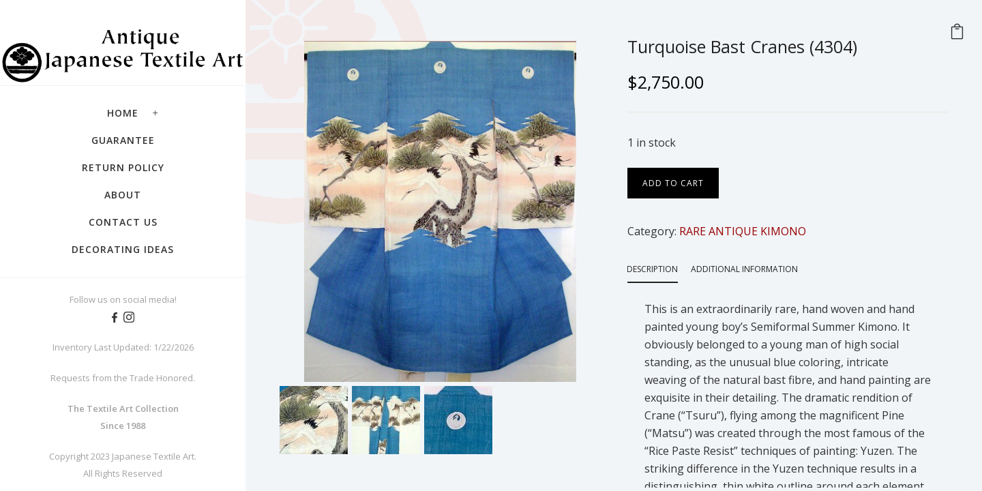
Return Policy (123, 167)
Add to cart (673, 183)
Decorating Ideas (123, 249)
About (122, 194)
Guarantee (123, 140)
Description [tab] (652, 269)
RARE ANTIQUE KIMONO (742, 231)
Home (122, 112)
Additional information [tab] (744, 269)
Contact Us (123, 221)
